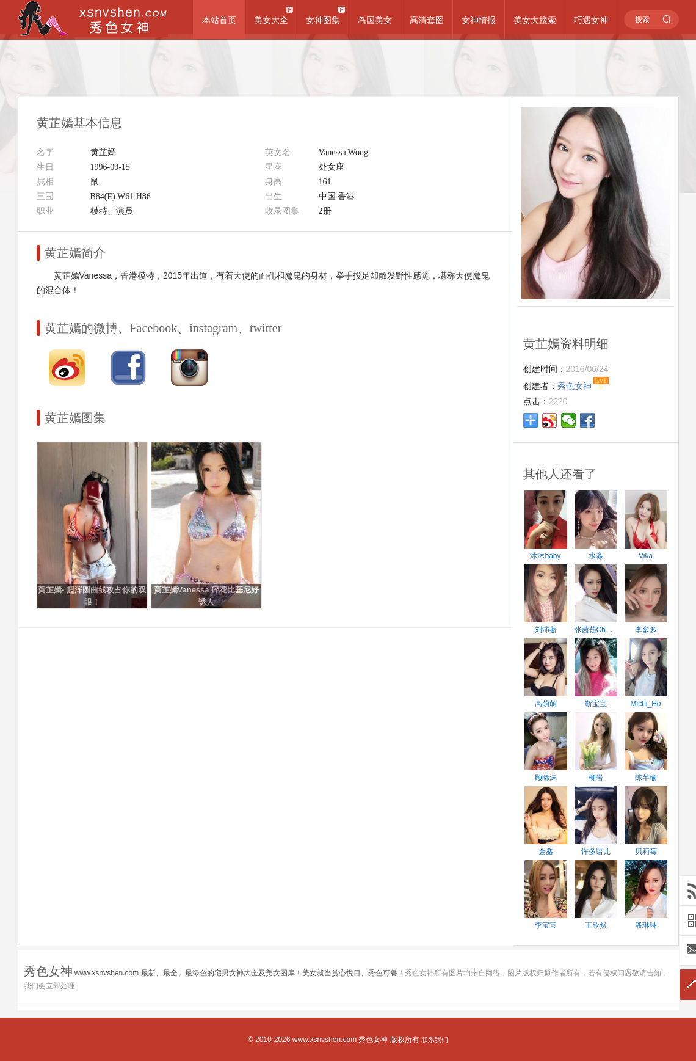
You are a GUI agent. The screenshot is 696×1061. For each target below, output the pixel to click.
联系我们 (434, 1039)
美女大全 (271, 20)
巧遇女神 (591, 20)
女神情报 (479, 20)
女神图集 (323, 20)
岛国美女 (375, 20)
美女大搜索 (534, 20)
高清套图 (427, 20)
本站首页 (219, 20)
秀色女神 (373, 1039)
